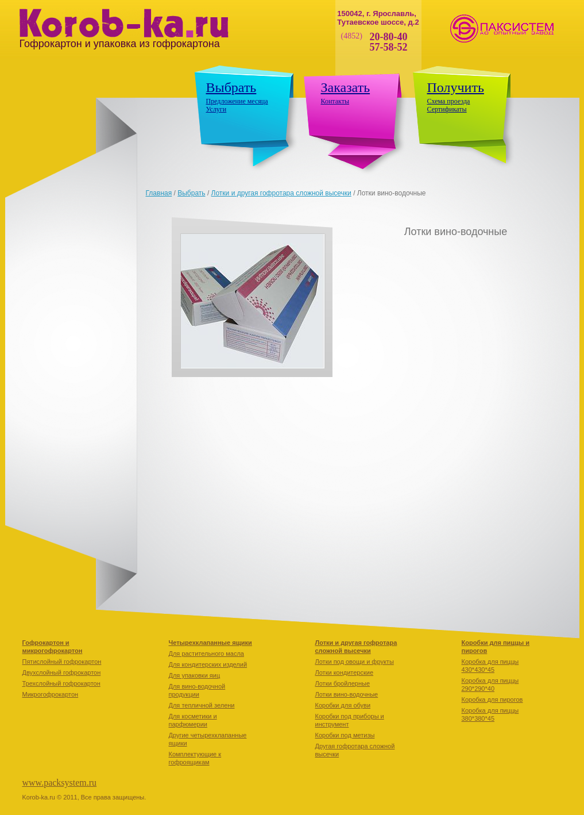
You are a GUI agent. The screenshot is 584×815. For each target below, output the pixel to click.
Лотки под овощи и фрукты (354, 661)
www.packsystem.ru (59, 782)
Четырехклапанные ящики (210, 642)
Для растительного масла (206, 653)
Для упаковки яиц (195, 675)
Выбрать (231, 87)
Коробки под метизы (345, 735)
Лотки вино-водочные (346, 694)
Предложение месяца (237, 101)
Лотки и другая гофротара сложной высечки (281, 193)
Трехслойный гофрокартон (61, 683)
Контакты (335, 101)
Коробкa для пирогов (492, 699)
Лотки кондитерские (344, 672)
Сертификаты (447, 109)
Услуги (216, 109)
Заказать (345, 87)
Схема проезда (448, 101)
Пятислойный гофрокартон (62, 661)
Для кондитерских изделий (208, 664)
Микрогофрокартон (50, 694)
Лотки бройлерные (342, 683)
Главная (159, 193)
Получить (455, 87)
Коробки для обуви (343, 705)
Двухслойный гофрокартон (61, 672)
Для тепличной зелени (202, 705)
